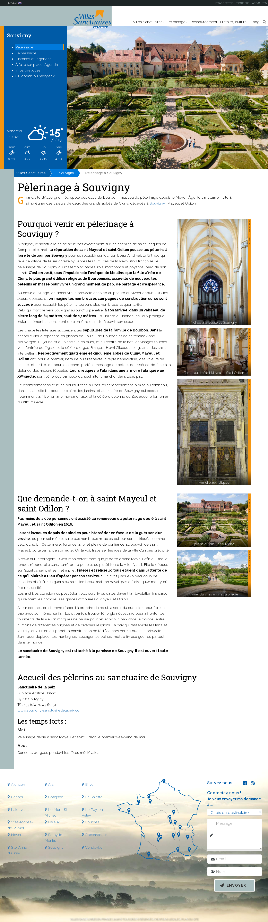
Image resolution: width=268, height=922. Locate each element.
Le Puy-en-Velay (93, 812)
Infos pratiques (28, 70)
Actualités (259, 3)
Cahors (17, 797)
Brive (89, 784)
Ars (51, 784)
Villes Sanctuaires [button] (149, 22)
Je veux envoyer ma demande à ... (234, 802)
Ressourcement (203, 22)
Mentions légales (167, 919)
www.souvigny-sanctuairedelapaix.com (50, 710)
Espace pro (242, 3)
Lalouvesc (19, 809)
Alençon (18, 784)
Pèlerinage (24, 47)
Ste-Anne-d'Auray (18, 850)
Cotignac (55, 797)
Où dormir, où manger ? (35, 76)
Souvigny (66, 173)
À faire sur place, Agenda (36, 64)
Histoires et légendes (33, 59)
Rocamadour (96, 834)
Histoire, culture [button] (234, 22)
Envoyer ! (234, 885)
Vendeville (94, 847)
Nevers (17, 834)
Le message (25, 53)
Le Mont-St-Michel (57, 812)
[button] (264, 22)
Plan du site (189, 919)
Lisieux (54, 822)
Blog (255, 22)
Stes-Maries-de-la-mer (20, 825)
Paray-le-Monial (54, 837)
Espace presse (224, 3)
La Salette (94, 797)
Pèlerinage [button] (177, 22)
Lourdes (92, 822)
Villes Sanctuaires (31, 173)
